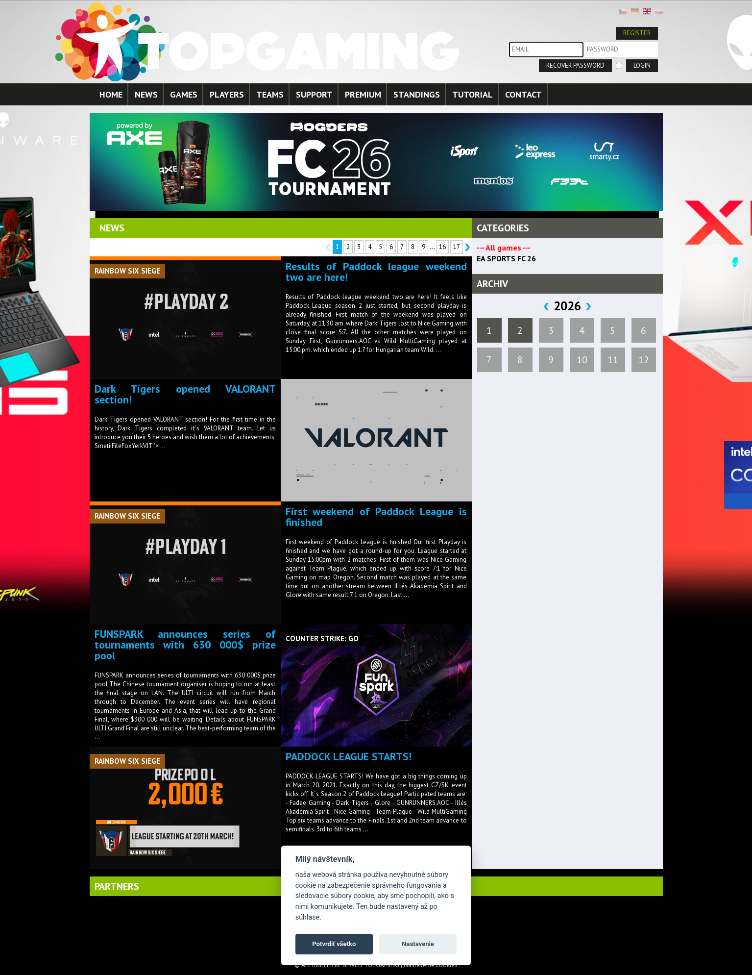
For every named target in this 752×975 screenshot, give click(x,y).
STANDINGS (416, 94)
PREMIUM (363, 94)
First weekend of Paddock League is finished (376, 516)
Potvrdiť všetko (334, 944)
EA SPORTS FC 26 (506, 258)
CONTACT (523, 94)
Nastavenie (418, 944)
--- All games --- (504, 247)
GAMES (183, 94)
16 (442, 247)
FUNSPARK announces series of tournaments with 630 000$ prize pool (185, 644)
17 (456, 247)
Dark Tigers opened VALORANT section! (185, 394)
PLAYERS (227, 94)
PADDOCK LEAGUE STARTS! (349, 756)
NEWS (146, 94)
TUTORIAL (472, 94)
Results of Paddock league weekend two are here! (376, 271)
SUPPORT (314, 94)
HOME (110, 94)
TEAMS (270, 94)
